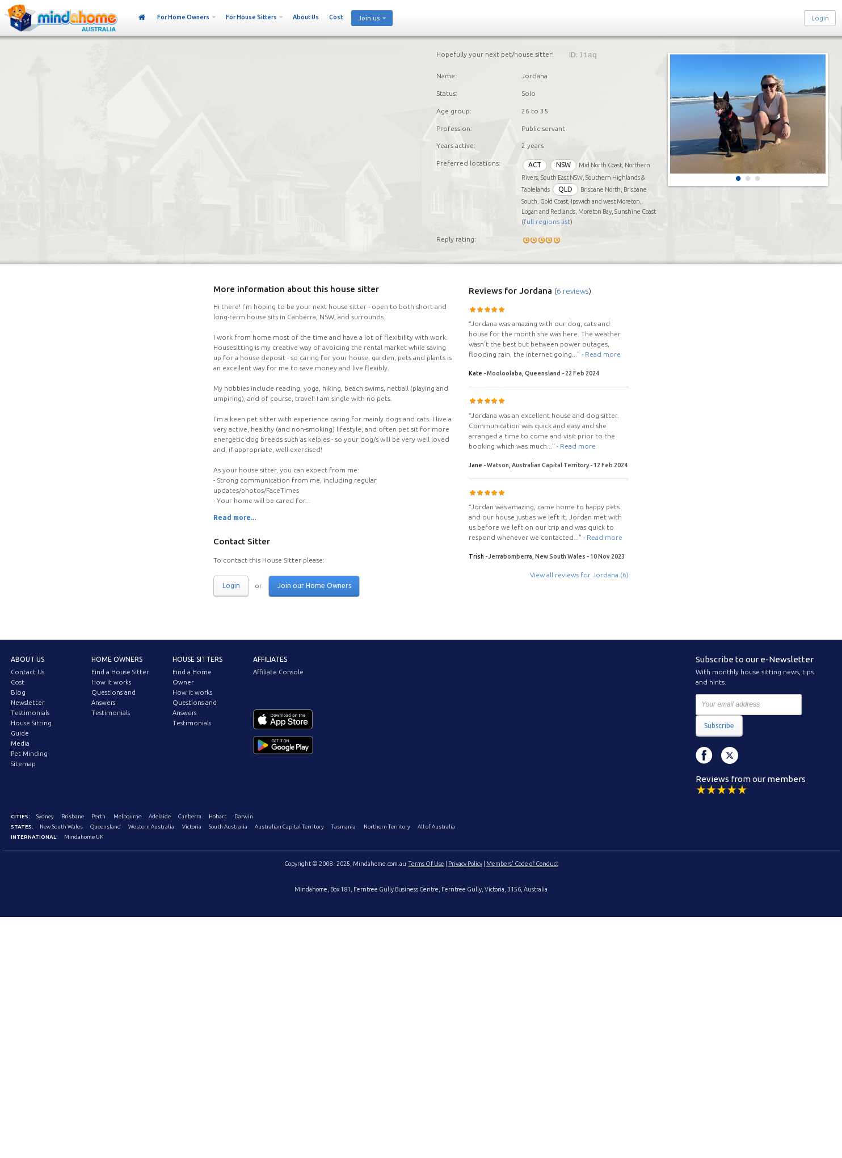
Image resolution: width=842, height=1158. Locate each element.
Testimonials (30, 712)
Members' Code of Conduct (522, 863)
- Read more (601, 354)
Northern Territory (387, 826)
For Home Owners (183, 17)
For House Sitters (251, 17)
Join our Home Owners (314, 585)
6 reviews (573, 290)
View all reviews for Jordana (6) (579, 574)
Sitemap (23, 763)
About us (27, 659)
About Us (306, 17)
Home (142, 17)
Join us (369, 18)
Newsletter (27, 702)
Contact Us (27, 672)
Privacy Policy (465, 863)
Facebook (704, 755)
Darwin (243, 816)
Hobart (217, 816)
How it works (111, 682)
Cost (336, 17)
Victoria (191, 826)
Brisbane (72, 816)
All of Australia (436, 826)
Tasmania (343, 826)
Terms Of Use (426, 863)
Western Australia (151, 826)
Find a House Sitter (120, 672)
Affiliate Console (278, 672)
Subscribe (719, 725)
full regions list (547, 221)
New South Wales (61, 826)
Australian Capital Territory (289, 826)
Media (20, 743)
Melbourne (127, 816)
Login (820, 18)
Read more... (234, 517)
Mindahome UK (83, 837)
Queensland (105, 826)
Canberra (189, 816)
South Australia (228, 826)
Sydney (45, 816)
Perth (98, 816)
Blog (18, 692)
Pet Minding (29, 753)
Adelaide (160, 816)
